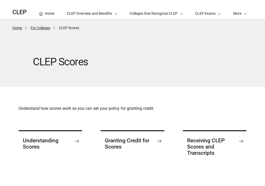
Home (17, 28)
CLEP (19, 12)
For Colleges (40, 28)
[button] (240, 9)
